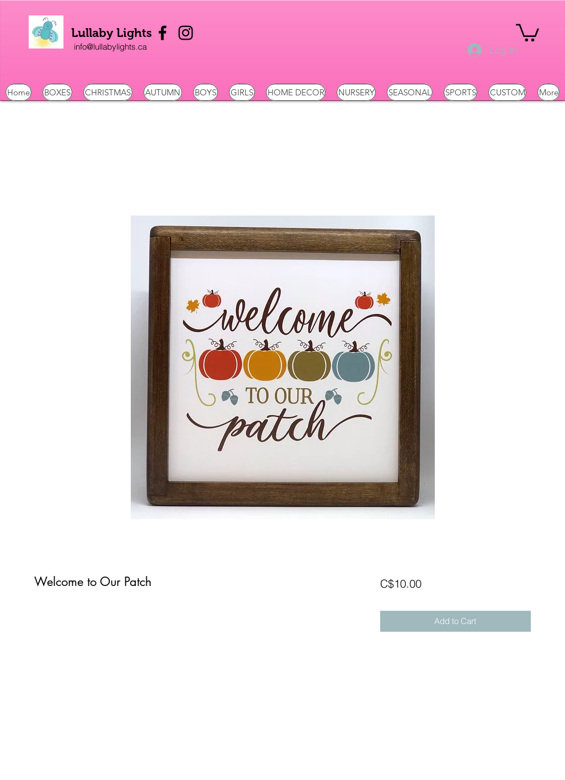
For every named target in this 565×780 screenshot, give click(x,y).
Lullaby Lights (111, 33)
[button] (527, 31)
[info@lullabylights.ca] (110, 47)
